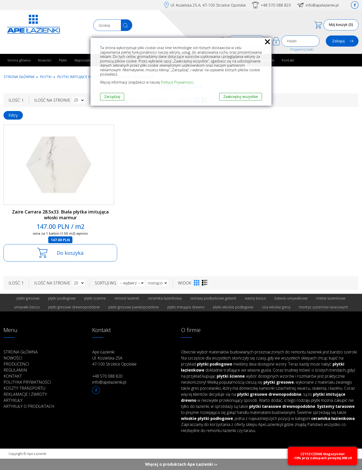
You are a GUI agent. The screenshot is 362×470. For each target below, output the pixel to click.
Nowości (44, 60)
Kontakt (288, 60)
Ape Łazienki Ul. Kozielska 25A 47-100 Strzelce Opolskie (114, 358)
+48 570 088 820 (276, 5)
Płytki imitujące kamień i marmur (89, 76)
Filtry (13, 115)
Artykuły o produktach (29, 406)
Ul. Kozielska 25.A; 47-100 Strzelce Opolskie (208, 5)
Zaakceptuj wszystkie (240, 96)
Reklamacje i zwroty (25, 394)
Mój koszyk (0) (341, 24)
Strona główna (18, 60)
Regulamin (15, 370)
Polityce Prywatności (177, 82)
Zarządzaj (112, 96)
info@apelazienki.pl (322, 5)
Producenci (16, 364)
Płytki (63, 60)
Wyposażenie (84, 60)
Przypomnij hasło (301, 49)
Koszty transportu (24, 388)
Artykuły (13, 400)
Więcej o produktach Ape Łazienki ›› (181, 464)
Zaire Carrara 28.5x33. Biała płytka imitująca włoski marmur (60, 215)
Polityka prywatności (27, 382)
